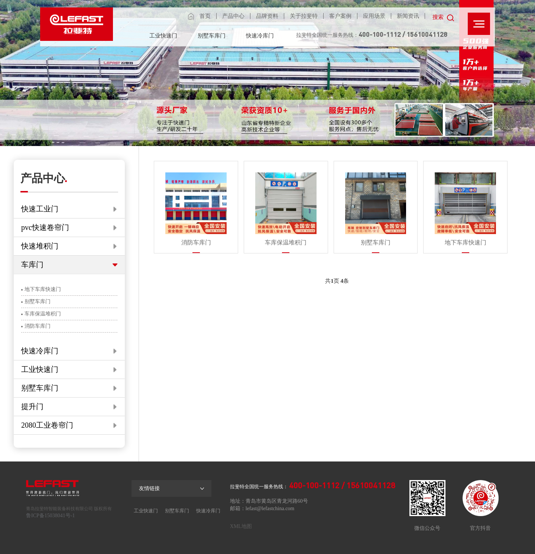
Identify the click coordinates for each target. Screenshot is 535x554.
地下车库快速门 (41, 289)
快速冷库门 (260, 36)
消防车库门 (36, 326)
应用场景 (374, 16)
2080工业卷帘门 (69, 425)
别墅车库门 (212, 36)
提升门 (69, 406)
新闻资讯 (408, 16)
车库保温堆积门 (41, 314)
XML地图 (241, 526)
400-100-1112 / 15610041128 (403, 34)
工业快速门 (163, 36)
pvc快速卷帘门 (69, 227)
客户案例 (340, 16)
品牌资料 (267, 16)
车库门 (69, 264)
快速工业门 (69, 209)
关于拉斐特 (304, 16)
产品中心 (233, 16)
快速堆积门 (69, 246)
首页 (205, 16)
